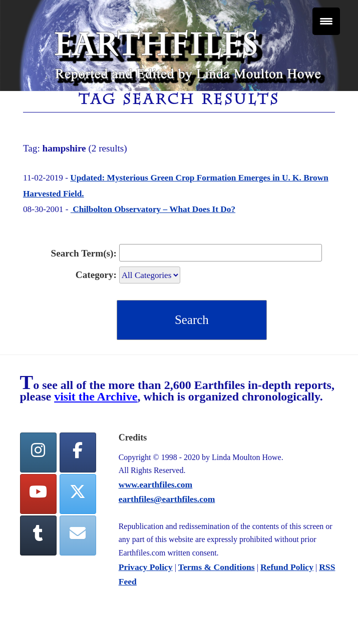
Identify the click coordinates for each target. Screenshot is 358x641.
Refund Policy (286, 567)
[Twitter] (78, 494)
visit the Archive (95, 396)
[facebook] (78, 452)
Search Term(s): (84, 253)
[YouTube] (38, 494)
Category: (96, 275)
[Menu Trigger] (326, 21)
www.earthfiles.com (156, 485)
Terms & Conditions (216, 567)
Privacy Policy (146, 567)
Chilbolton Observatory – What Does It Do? (153, 209)
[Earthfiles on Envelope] (78, 536)
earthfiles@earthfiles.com (167, 499)
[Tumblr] (38, 536)
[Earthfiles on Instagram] (38, 452)
